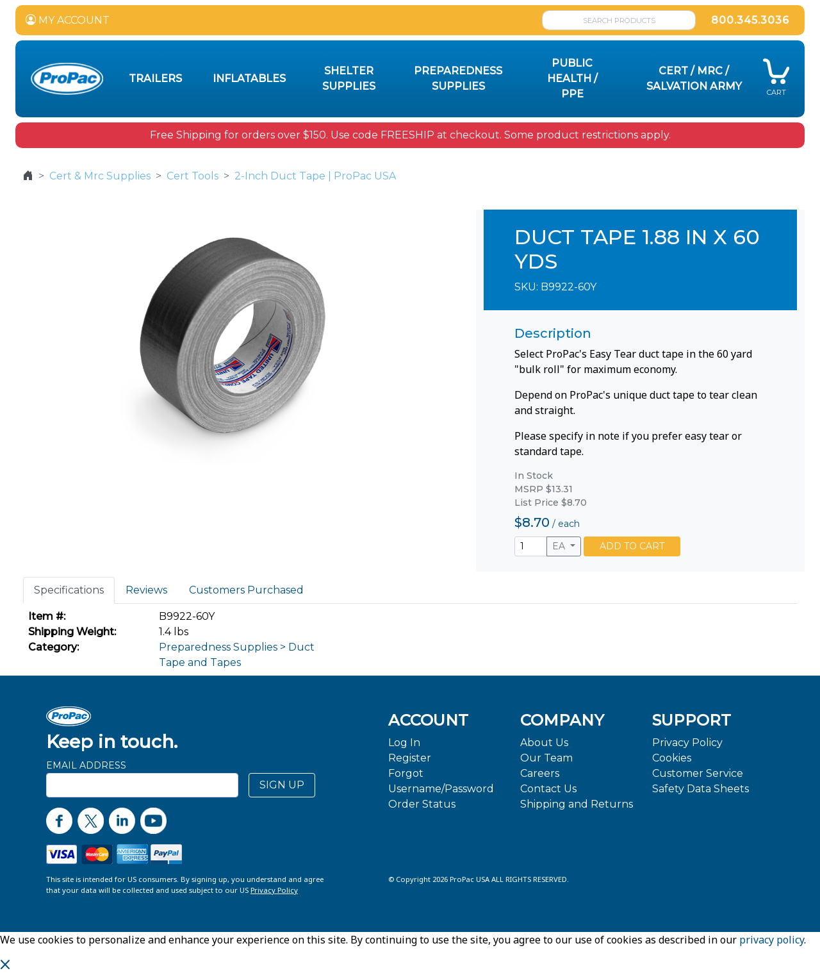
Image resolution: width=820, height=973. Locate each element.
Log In (404, 742)
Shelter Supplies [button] (348, 78)
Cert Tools (192, 176)
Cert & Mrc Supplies (100, 176)
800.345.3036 (750, 20)
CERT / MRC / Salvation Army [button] (694, 78)
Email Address (86, 765)
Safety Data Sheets (700, 789)
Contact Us (548, 789)
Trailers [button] (155, 78)
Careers (539, 773)
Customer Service (697, 773)
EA (560, 546)
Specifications (69, 590)
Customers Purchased (246, 590)
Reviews (146, 590)
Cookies (671, 758)
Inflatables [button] (249, 78)
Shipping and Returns (576, 804)
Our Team (546, 758)
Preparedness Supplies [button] (458, 78)
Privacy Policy (687, 742)
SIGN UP (281, 785)
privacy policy (771, 940)
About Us (544, 742)
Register (409, 758)
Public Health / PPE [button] (572, 78)
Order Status (421, 804)
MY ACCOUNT (68, 20)
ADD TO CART (632, 546)
